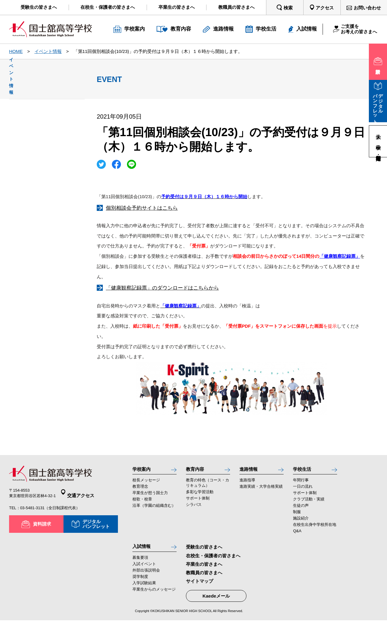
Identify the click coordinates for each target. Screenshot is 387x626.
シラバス (194, 508)
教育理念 (140, 489)
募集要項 (140, 564)
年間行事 (301, 483)
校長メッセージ (146, 483)
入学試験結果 (144, 589)
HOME (16, 51)
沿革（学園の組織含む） (154, 508)
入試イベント (144, 570)
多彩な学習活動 (199, 495)
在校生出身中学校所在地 (314, 528)
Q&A (297, 534)
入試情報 (143, 551)
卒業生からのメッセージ (154, 595)
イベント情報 (48, 51)
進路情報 (250, 470)
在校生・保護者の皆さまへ (213, 558)
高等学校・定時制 (378, 151)
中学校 (378, 141)
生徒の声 (301, 508)
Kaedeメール (216, 599)
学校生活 (304, 470)
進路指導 (247, 483)
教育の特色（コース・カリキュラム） (207, 486)
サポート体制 (198, 501)
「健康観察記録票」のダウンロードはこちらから (162, 288)
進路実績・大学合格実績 (261, 489)
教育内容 (197, 470)
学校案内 (143, 470)
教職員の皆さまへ (204, 575)
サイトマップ (199, 584)
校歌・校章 (142, 502)
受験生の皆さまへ (204, 550)
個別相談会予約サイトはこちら (142, 208)
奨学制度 (140, 583)
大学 (378, 131)
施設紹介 (301, 521)
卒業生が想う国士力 (150, 496)
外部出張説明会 (146, 576)
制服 (297, 515)
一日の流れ (303, 489)
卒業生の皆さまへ (204, 567)
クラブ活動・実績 (308, 502)
